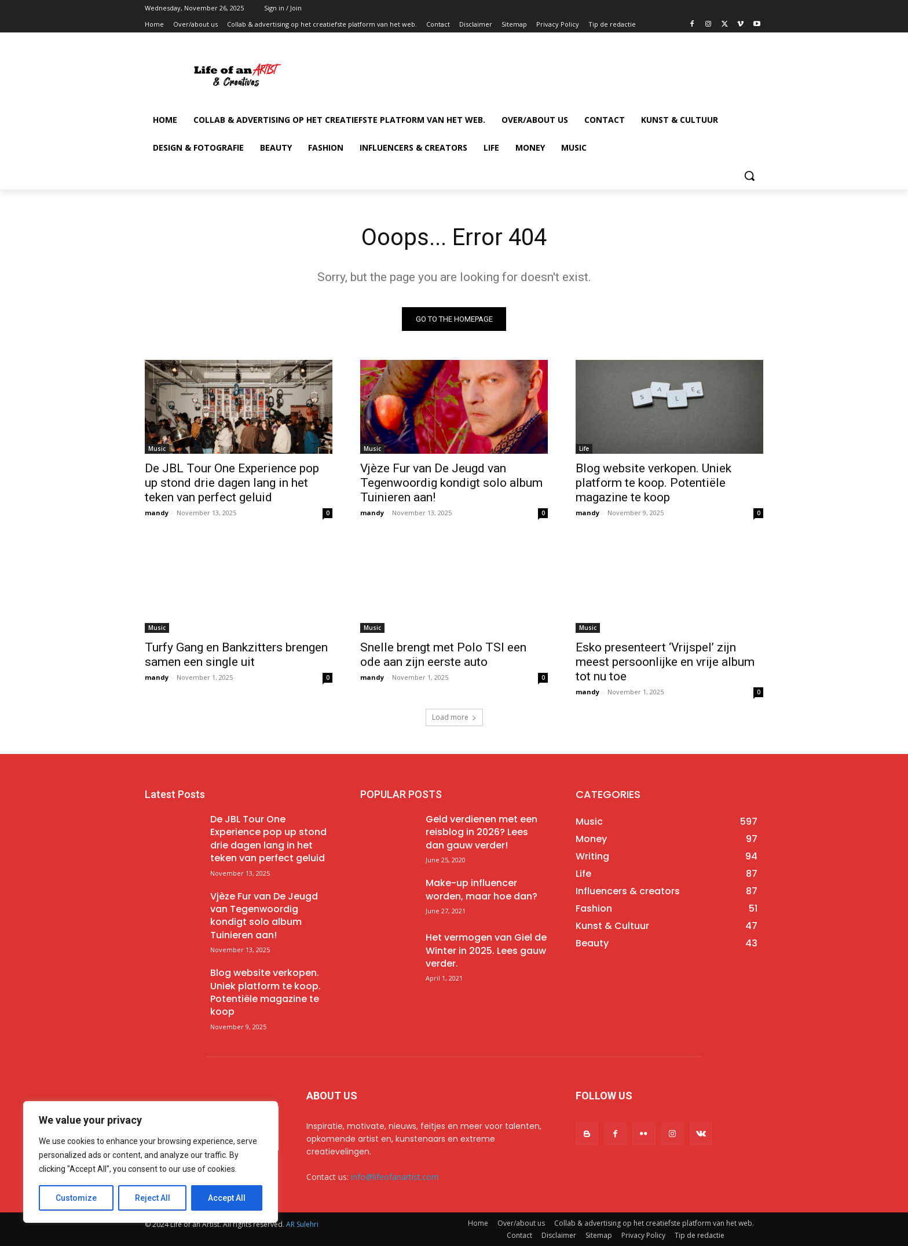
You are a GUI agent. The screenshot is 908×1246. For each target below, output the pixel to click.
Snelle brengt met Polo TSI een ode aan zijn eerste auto (443, 654)
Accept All (227, 1198)
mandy (157, 512)
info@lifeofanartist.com (395, 1176)
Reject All (152, 1198)
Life (584, 449)
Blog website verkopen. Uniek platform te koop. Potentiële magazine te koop (653, 482)
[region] (150, 1162)
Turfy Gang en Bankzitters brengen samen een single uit (236, 654)
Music (157, 449)
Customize (76, 1198)
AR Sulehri (302, 1224)
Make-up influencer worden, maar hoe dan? (481, 889)
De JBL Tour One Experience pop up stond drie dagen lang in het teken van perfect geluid (232, 482)
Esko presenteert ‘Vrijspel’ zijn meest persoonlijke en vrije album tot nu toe (665, 661)
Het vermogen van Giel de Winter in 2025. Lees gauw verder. (486, 950)
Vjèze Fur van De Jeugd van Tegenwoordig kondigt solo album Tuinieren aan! (451, 482)
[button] (749, 176)
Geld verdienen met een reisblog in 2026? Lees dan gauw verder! (481, 832)
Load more (454, 717)
